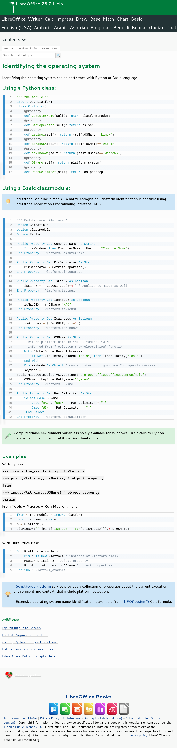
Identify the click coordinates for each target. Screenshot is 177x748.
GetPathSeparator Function (25, 633)
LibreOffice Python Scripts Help (28, 654)
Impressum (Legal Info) (20, 716)
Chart (122, 19)
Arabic (61, 27)
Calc (49, 19)
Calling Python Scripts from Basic (30, 640)
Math (108, 19)
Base (95, 19)
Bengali (121, 27)
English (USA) (16, 27)
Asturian (79, 27)
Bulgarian (100, 27)
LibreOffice (13, 19)
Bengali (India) (147, 27)
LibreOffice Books (88, 695)
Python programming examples (27, 647)
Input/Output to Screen (21, 626)
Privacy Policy (49, 716)
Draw (81, 19)
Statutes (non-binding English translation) (92, 716)
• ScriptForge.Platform (32, 584)
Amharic (43, 27)
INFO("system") (135, 599)
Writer (35, 19)
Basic (136, 19)
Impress (65, 19)
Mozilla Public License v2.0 (23, 725)
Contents (11, 39)
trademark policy (135, 734)
